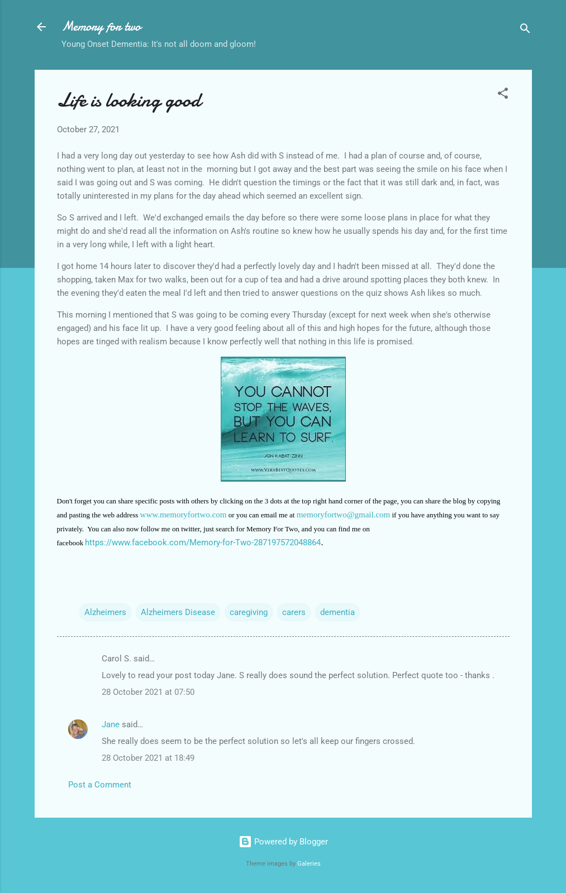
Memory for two (101, 26)
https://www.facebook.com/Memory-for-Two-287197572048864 (203, 542)
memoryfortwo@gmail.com (344, 514)
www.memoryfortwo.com (183, 514)
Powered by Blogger (283, 842)
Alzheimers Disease (178, 612)
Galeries (309, 863)
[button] (503, 95)
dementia (337, 612)
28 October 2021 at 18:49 (148, 758)
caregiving (249, 612)
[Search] (525, 30)
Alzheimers (105, 612)
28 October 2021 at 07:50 (148, 692)
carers (294, 612)
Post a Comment (99, 785)
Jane (111, 724)
